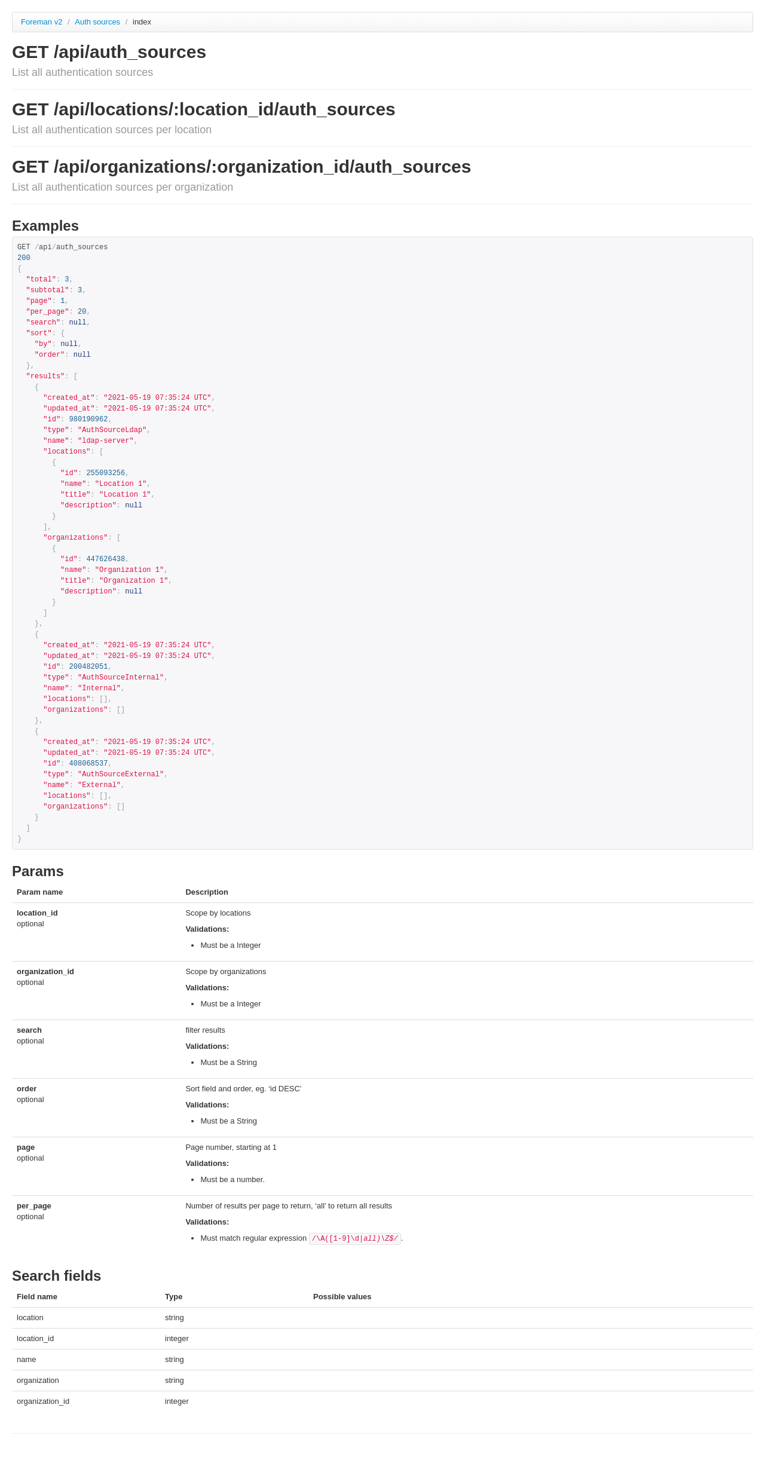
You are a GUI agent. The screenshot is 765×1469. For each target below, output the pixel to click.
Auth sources (99, 21)
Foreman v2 (41, 21)
